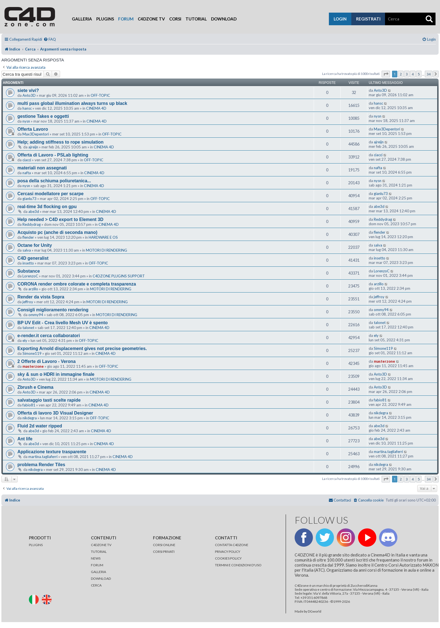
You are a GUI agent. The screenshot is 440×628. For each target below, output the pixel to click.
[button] (386, 74)
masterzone (33, 366)
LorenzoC (30, 276)
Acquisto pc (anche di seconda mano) (57, 232)
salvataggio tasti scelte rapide (49, 400)
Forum (126, 19)
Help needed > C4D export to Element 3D (60, 219)
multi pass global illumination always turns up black (72, 103)
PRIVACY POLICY (227, 551)
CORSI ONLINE (164, 545)
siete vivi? (28, 90)
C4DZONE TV (101, 545)
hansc (27, 108)
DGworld (314, 611)
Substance (28, 271)
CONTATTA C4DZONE (231, 545)
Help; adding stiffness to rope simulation (60, 142)
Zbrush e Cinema (35, 387)
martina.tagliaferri (43, 456)
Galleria (82, 19)
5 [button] (419, 74)
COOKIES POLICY (228, 558)
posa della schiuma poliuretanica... (54, 180)
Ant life (25, 438)
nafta (26, 173)
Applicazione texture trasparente (51, 451)
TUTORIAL (99, 551)
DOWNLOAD (101, 578)
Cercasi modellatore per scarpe (50, 193)
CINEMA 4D (96, 108)
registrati (368, 18)
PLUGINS (36, 545)
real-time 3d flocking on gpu (47, 206)
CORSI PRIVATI (164, 551)
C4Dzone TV (151, 19)
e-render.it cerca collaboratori (48, 335)
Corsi (175, 19)
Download (224, 19)
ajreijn (33, 147)
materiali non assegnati (42, 167)
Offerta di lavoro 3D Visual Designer (55, 413)
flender (28, 237)
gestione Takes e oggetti (43, 116)
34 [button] (429, 74)
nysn (26, 121)
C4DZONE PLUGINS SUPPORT (119, 276)
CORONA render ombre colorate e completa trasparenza (76, 284)
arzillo (33, 289)
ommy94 (35, 314)
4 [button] (413, 74)
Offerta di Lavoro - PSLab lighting (52, 155)
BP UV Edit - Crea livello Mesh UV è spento (62, 322)
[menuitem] (49, 39)
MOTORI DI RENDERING (106, 250)
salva (26, 250)
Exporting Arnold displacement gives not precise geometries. (82, 348)
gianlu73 (29, 198)
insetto (28, 263)
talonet (28, 327)
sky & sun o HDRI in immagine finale (55, 374)
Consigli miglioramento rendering (52, 309)
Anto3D (29, 95)
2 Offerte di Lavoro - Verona (46, 361)
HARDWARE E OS (103, 237)
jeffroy (27, 302)
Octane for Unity (34, 245)
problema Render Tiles (41, 464)
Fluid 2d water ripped (39, 426)
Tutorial (196, 19)
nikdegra (29, 418)
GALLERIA (98, 572)
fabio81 (28, 405)
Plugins (105, 19)
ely (24, 340)
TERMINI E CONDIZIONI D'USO (238, 565)
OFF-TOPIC (100, 95)
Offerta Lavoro (32, 129)
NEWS (95, 558)
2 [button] (401, 74)
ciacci (26, 160)
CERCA (96, 585)
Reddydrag (31, 224)
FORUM (97, 565)
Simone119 (32, 353)
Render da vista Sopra (40, 297)
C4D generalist (33, 258)
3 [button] (407, 74)
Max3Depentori (35, 134)
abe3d (33, 211)
